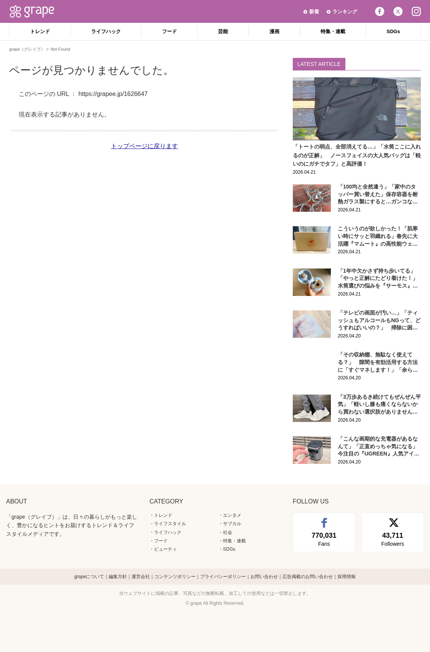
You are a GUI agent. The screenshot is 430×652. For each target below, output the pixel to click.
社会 (227, 532)
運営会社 (141, 576)
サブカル (232, 523)
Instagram (416, 11)
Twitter (398, 11)
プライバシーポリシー (223, 576)
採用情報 (346, 576)
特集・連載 (333, 31)
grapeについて (89, 576)
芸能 (223, 31)
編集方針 (118, 576)
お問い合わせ (264, 576)
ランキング (344, 11)
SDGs (393, 31)
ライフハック (106, 31)
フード (169, 31)
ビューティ (165, 549)
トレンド (40, 31)
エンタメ (232, 515)
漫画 (274, 31)
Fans (324, 539)
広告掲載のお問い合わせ (307, 576)
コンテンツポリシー (175, 576)
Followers (393, 539)
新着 (314, 11)
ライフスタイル (170, 523)
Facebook (379, 11)
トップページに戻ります (144, 146)
